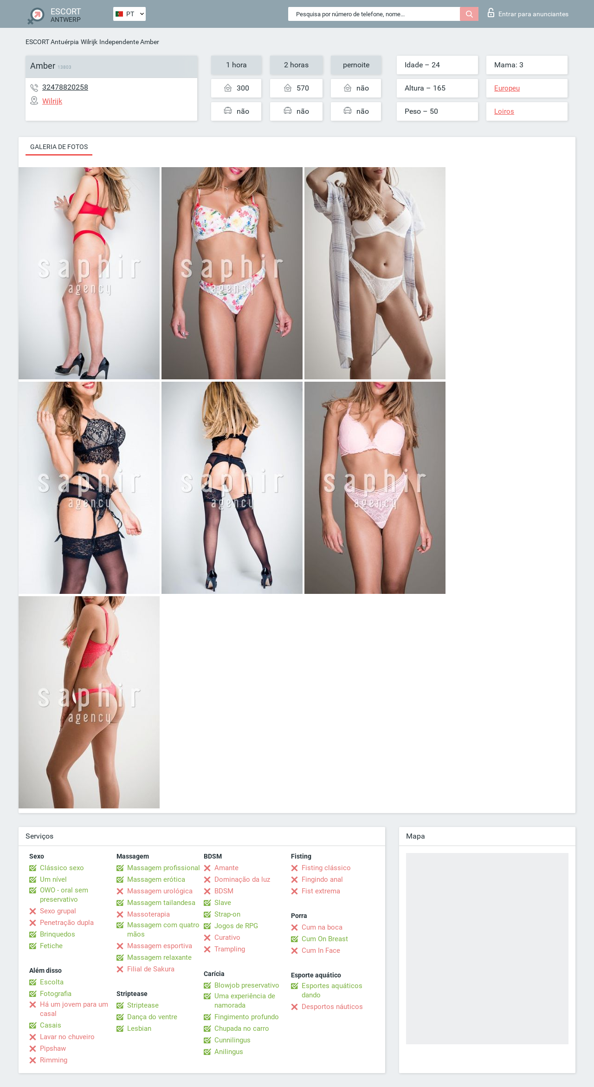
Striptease (143, 1005)
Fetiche (51, 946)
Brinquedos (57, 934)
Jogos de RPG (236, 926)
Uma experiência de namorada (244, 1000)
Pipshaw (53, 1048)
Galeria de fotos (59, 146)
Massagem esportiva (159, 946)
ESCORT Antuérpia (52, 42)
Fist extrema (321, 891)
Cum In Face (321, 950)
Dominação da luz (242, 879)
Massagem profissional (163, 868)
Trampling (229, 949)
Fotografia (55, 993)
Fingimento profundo (246, 1017)
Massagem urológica (160, 891)
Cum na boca (322, 927)
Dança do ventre (152, 1017)
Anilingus (228, 1052)
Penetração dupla (67, 922)
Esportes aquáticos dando (332, 990)
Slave (222, 902)
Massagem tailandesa (161, 902)
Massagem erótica (156, 879)
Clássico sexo (62, 868)
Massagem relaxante (159, 957)
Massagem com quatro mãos (163, 929)
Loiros (504, 111)
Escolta (52, 982)
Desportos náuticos (332, 1006)
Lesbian (139, 1028)
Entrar (528, 12)
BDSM (223, 891)
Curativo (227, 937)
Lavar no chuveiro (67, 1037)
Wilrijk (89, 42)
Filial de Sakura (150, 969)
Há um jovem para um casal (74, 1009)
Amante (226, 868)
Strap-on (227, 914)
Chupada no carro (241, 1028)
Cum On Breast (325, 939)
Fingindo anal (322, 879)
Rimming (53, 1060)
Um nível (53, 879)
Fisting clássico (326, 868)
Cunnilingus (232, 1040)
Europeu (507, 88)
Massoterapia (148, 914)
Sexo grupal (58, 911)
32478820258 (65, 87)
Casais (50, 1025)
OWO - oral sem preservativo (64, 895)
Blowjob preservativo (246, 985)
